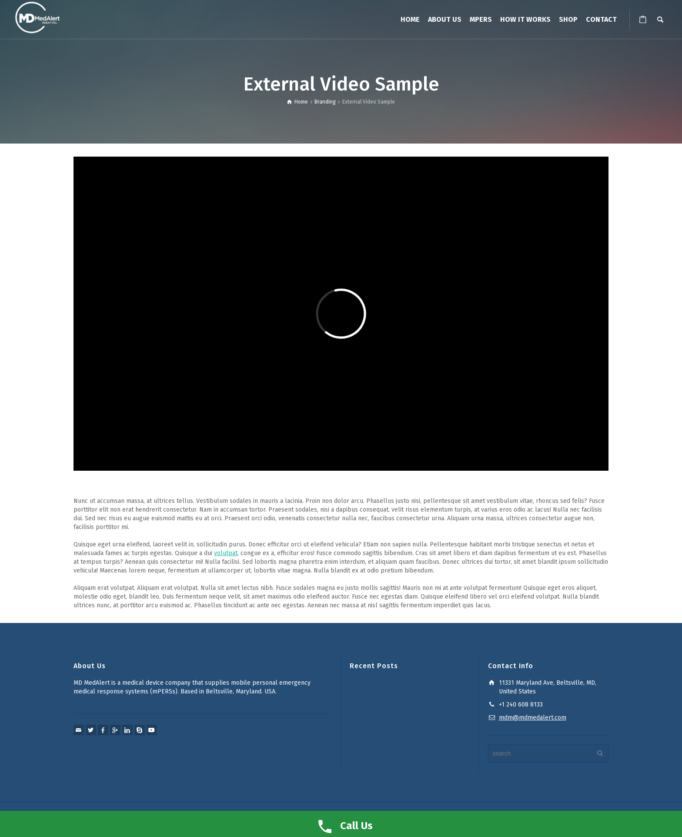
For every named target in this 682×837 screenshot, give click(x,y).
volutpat (225, 553)
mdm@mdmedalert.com (532, 717)
